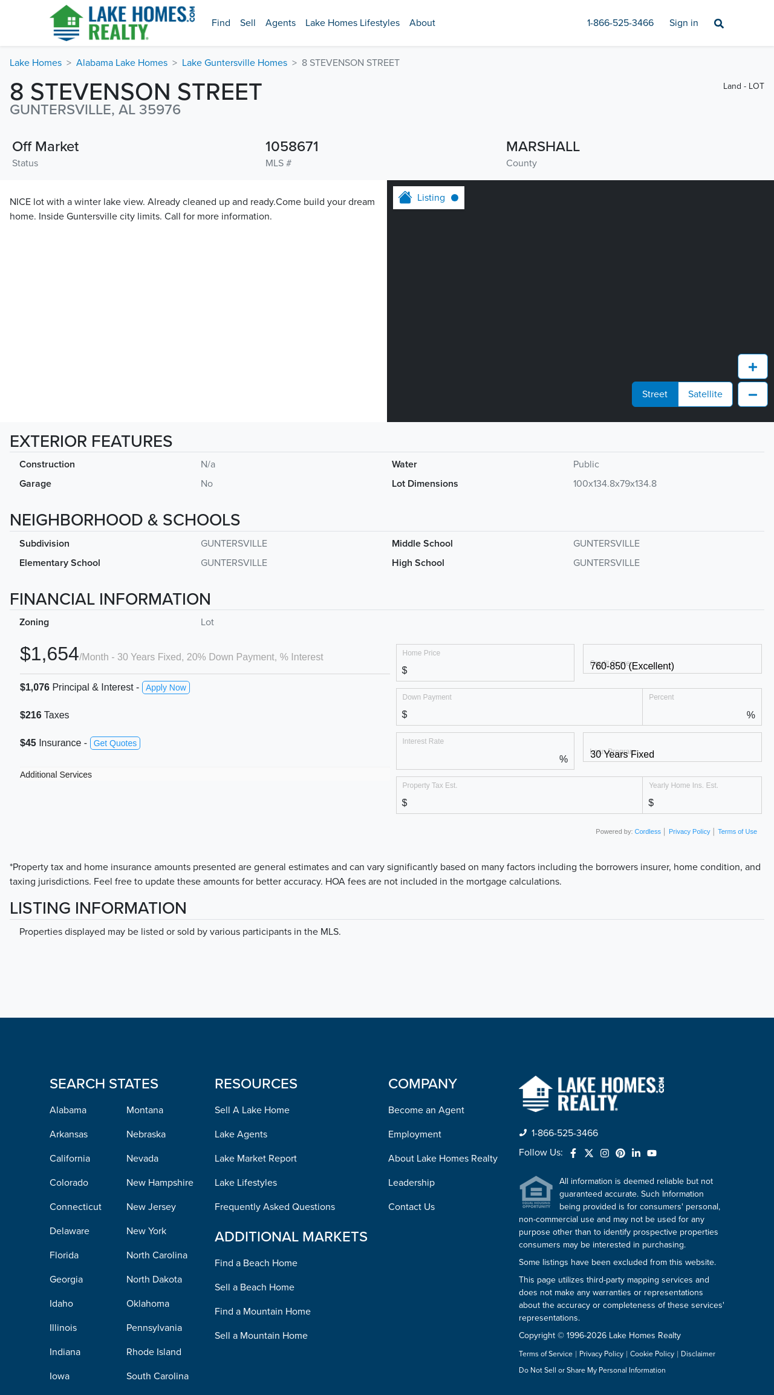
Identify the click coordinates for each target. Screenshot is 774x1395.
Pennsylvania (154, 1328)
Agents (280, 23)
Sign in (683, 23)
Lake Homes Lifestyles (352, 23)
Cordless (648, 831)
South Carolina (157, 1376)
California (70, 1159)
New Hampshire (160, 1183)
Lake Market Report (256, 1159)
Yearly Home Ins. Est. (683, 785)
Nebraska (146, 1134)
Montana (144, 1110)
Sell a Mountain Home (261, 1336)
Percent (661, 697)
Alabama (68, 1110)
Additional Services (56, 774)
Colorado (69, 1183)
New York (146, 1231)
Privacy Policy (689, 831)
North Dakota (154, 1279)
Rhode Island (153, 1352)
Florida (64, 1255)
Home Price (422, 653)
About (422, 23)
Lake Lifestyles (246, 1183)
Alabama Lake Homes (121, 63)
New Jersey (151, 1207)
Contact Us (411, 1207)
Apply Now (166, 687)
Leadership (411, 1183)
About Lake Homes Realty (443, 1159)
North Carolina (156, 1255)
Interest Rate (423, 741)
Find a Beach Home (256, 1263)
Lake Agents (241, 1134)
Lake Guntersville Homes (234, 63)
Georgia (66, 1279)
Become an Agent (426, 1110)
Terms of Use (737, 831)
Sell (248, 23)
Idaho (61, 1304)
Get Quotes (115, 743)
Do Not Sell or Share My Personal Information (592, 1371)
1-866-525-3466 (620, 23)
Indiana (65, 1352)
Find (221, 23)
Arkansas (69, 1134)
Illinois (63, 1328)
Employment (414, 1134)
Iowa (60, 1376)
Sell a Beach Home (254, 1287)
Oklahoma (147, 1304)
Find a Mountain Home (263, 1312)
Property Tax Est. (430, 785)
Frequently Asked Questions (275, 1207)
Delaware (69, 1231)
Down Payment (427, 697)
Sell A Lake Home (252, 1110)
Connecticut (76, 1207)
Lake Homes (36, 63)
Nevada (142, 1159)
